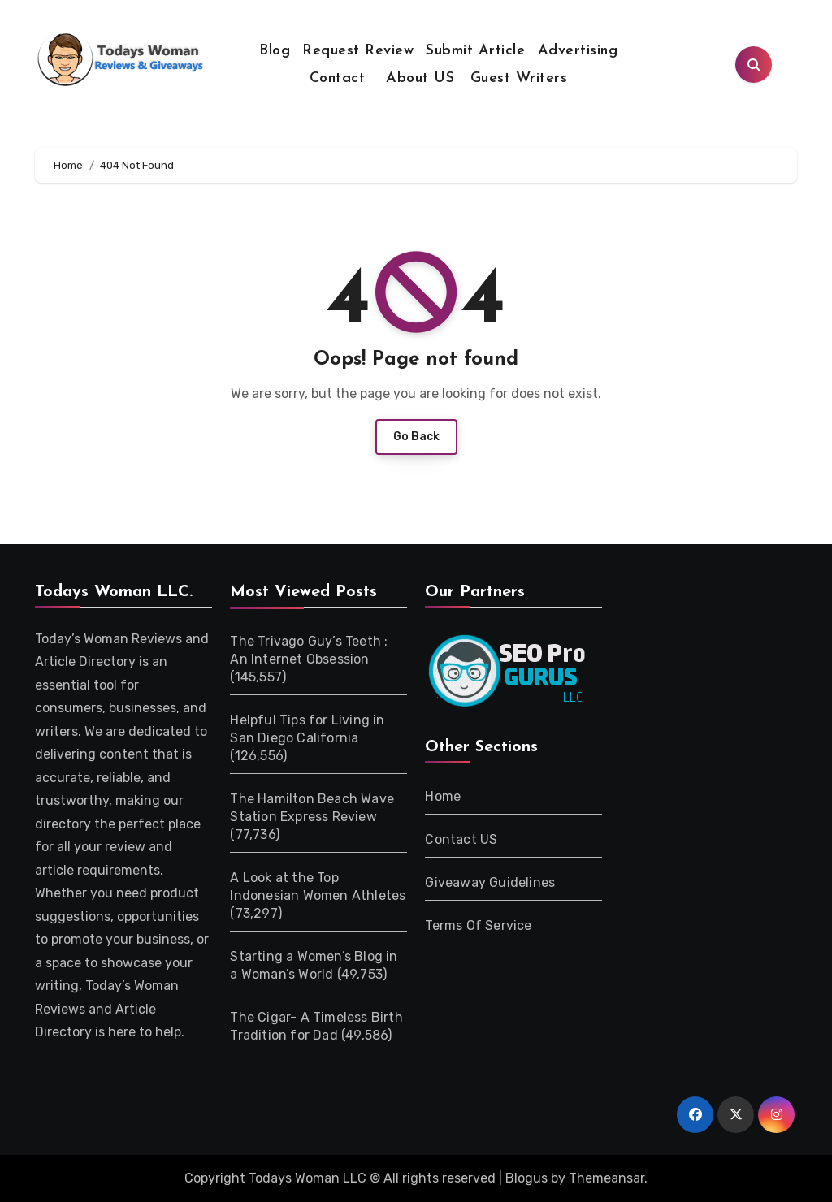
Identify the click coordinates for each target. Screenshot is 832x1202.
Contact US (461, 839)
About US (418, 78)
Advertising (578, 50)
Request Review (358, 50)
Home (443, 796)
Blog (274, 50)
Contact (338, 78)
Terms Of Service (478, 925)
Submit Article (475, 50)
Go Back (416, 436)
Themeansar (606, 1178)
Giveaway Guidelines (490, 882)
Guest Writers (519, 78)
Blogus (526, 1178)
